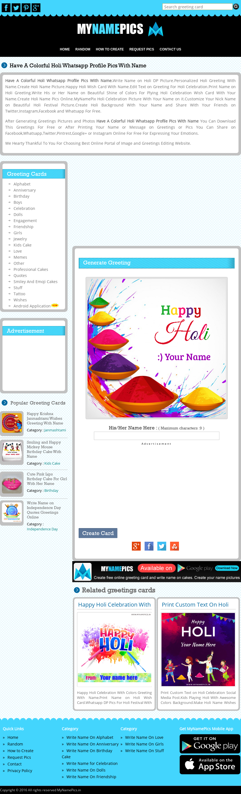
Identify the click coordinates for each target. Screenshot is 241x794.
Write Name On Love (144, 737)
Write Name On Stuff (144, 750)
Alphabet (22, 184)
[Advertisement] (156, 201)
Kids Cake (23, 245)
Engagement (25, 220)
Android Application (36, 306)
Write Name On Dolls (86, 770)
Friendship (24, 226)
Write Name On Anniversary (92, 744)
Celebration (24, 208)
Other (19, 263)
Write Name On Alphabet (89, 737)
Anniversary (25, 190)
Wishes (20, 299)
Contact (14, 764)
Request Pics (141, 49)
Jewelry (20, 238)
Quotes (20, 275)
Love (18, 251)
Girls (18, 232)
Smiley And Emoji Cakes (36, 281)
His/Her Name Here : (156, 428)
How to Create (110, 49)
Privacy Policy (19, 770)
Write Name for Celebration (92, 763)
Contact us (170, 49)
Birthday (21, 196)
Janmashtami (55, 429)
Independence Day (42, 528)
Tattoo (19, 293)
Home (65, 49)
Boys (18, 202)
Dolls (18, 214)
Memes (20, 257)
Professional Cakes (31, 269)
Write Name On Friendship (91, 776)
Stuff (18, 287)
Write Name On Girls (144, 744)
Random (82, 49)
